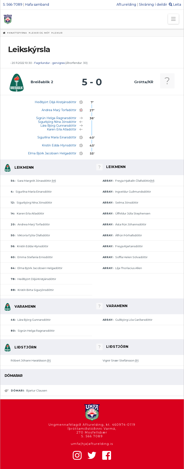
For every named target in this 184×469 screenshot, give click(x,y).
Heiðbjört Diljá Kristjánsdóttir (55, 102)
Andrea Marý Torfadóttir (59, 110)
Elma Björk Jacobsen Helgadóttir (52, 153)
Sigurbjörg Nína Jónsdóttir (57, 122)
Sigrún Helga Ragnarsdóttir (56, 118)
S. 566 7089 (92, 436)
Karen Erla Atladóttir (61, 129)
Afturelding (126, 5)
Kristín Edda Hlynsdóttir (59, 145)
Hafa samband (37, 5)
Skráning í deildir (153, 5)
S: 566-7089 (12, 5)
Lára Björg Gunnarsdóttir (58, 125)
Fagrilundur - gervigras (49, 62)
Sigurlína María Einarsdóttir (56, 137)
